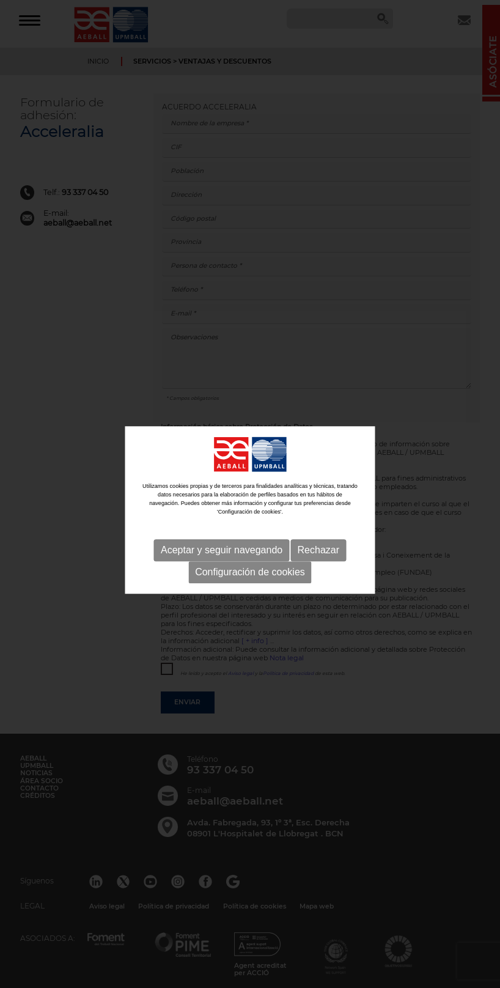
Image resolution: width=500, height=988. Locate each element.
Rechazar (318, 578)
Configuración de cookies (250, 600)
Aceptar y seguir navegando (221, 578)
